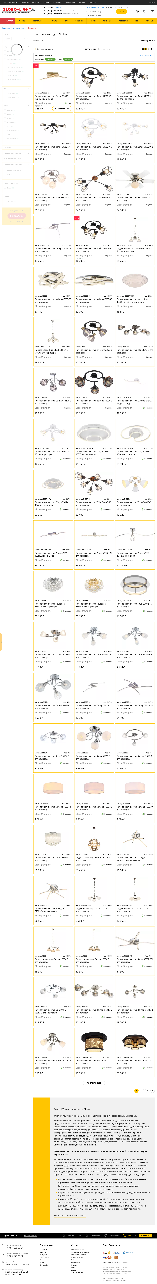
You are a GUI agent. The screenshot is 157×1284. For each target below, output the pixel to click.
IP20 (10, 175)
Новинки (43, 1260)
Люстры (22, 28)
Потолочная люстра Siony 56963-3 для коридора (93, 757)
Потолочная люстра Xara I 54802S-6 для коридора (53, 148)
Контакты (92, 2)
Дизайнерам (70, 2)
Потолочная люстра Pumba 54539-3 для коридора (53, 1062)
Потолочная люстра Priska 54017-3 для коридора (93, 250)
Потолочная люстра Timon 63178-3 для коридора (134, 656)
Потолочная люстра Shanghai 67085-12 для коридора (132, 859)
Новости (74, 1267)
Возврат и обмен (77, 1257)
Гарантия (25, 2)
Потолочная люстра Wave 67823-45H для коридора (133, 554)
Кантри (10, 126)
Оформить (145, 1236)
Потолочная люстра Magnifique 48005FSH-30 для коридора (133, 300)
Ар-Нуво (11, 110)
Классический (13, 130)
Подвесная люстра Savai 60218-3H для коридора (93, 910)
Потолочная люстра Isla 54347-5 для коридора (135, 351)
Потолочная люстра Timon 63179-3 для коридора (52, 706)
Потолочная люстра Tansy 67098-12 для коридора (94, 706)
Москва (58, 8)
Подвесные (12, 93)
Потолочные (13, 97)
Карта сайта (44, 1265)
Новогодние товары (15, 71)
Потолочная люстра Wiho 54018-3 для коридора (134, 503)
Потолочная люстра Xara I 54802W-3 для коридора (94, 148)
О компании (46, 1245)
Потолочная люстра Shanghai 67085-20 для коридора (50, 910)
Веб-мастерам (76, 1260)
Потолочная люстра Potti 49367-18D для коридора (135, 1062)
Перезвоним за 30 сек (95, 7)
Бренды (82, 2)
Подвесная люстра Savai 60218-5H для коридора (134, 910)
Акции (42, 1262)
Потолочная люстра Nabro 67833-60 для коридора (53, 300)
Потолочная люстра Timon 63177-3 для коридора (93, 656)
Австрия (11, 201)
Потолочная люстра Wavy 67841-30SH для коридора (51, 554)
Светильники (14, 79)
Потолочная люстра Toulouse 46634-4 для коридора (50, 605)
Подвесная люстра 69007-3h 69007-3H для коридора (134, 250)
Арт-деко (11, 114)
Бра (10, 51)
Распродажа (44, 1257)
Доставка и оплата (9, 2)
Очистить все (146, 55)
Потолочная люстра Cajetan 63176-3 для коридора (53, 402)
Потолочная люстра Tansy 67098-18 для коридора (53, 250)
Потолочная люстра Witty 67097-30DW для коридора (92, 453)
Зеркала (11, 55)
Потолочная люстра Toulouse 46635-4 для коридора (91, 605)
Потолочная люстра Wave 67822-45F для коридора (94, 554)
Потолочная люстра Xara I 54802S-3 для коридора (93, 97)
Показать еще (94, 1083)
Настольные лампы (16, 67)
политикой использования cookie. (116, 1274)
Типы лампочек (77, 1273)
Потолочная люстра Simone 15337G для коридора (94, 808)
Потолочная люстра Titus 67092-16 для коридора (134, 605)
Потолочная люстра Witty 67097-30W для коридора (133, 453)
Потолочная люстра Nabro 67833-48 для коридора (94, 300)
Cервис (75, 1245)
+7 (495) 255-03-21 (61, 13)
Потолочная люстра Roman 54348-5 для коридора (94, 1011)
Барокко (10, 118)
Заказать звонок (30, 1236)
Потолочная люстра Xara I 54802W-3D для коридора (52, 453)
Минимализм (13, 138)
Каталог (7, 21)
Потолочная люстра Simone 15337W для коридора (135, 808)
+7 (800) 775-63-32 (61, 10)
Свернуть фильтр (45, 49)
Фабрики (43, 1252)
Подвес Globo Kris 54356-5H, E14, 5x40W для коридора (51, 351)
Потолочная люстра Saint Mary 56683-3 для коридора (50, 1011)
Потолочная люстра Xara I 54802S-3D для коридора (134, 97)
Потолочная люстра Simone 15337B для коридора (53, 808)
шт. (127, 1235)
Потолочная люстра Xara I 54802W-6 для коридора (135, 148)
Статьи (73, 1270)
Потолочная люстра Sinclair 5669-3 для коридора (134, 757)
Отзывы (46, 2)
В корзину (62, 108)
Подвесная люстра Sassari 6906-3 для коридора (51, 960)
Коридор (50, 59)
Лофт (10, 134)
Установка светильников (80, 1252)
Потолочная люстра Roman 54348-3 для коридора (135, 1011)
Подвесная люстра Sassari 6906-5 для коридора (92, 960)
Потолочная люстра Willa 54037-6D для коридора (93, 503)
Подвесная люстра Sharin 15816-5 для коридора (93, 859)
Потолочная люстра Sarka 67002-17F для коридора (135, 960)
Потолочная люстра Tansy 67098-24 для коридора (135, 706)
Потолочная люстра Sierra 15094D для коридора (52, 859)
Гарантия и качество (78, 1255)
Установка (57, 2)
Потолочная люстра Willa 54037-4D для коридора (93, 199)
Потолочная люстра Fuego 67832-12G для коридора (52, 97)
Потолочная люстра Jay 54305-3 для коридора (94, 351)
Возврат (35, 2)
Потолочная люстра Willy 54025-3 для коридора (52, 199)
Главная (6, 28)
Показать (16, 216)
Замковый (11, 122)
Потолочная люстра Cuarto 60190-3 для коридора (52, 656)
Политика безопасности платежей (115, 1262)
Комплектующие (14, 59)
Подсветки (12, 75)
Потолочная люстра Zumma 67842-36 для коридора (134, 402)
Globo (10, 188)
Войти (152, 2)
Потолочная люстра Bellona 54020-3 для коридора (94, 402)
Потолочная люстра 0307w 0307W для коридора (134, 199)
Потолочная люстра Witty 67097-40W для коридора (51, 503)
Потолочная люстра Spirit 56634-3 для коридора (52, 757)
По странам (44, 1255)
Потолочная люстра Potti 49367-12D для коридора (94, 1062)
